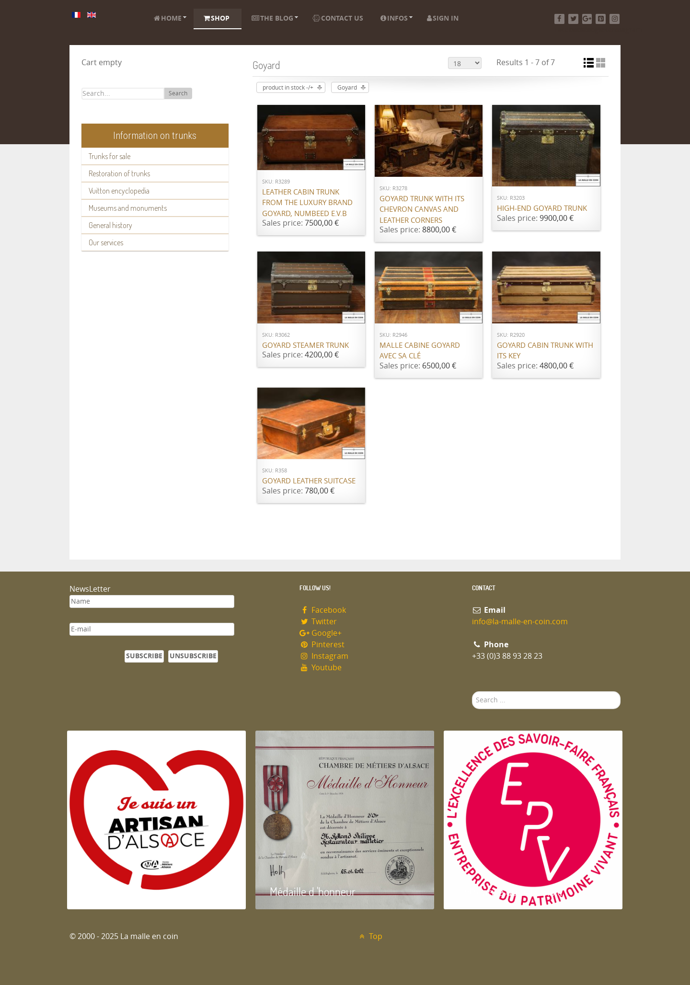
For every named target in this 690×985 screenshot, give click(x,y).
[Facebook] (559, 19)
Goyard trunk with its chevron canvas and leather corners (422, 210)
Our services (106, 242)
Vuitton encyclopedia (119, 190)
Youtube (320, 667)
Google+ (320, 633)
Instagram (323, 656)
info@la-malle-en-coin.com (520, 621)
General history (110, 225)
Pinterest (322, 644)
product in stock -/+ (288, 87)
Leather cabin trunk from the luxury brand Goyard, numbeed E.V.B (307, 203)
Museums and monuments (128, 208)
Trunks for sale (109, 156)
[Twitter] (573, 19)
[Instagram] (615, 19)
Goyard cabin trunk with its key (545, 351)
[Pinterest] (601, 19)
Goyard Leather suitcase (309, 481)
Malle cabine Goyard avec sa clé (420, 351)
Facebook (322, 610)
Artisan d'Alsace (115, 891)
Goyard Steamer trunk (305, 345)
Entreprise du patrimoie (510, 891)
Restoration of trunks (119, 173)
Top (369, 936)
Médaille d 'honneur (313, 891)
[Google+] (587, 19)
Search (178, 93)
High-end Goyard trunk (542, 208)
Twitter (318, 621)
